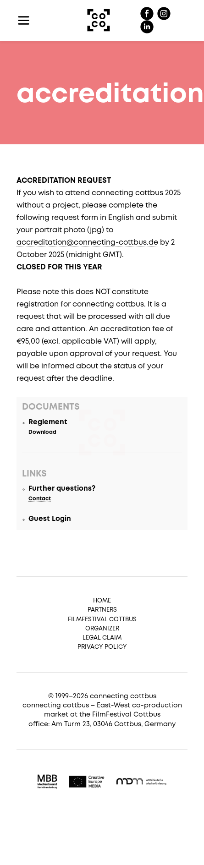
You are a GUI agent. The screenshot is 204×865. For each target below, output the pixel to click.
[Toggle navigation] (24, 20)
